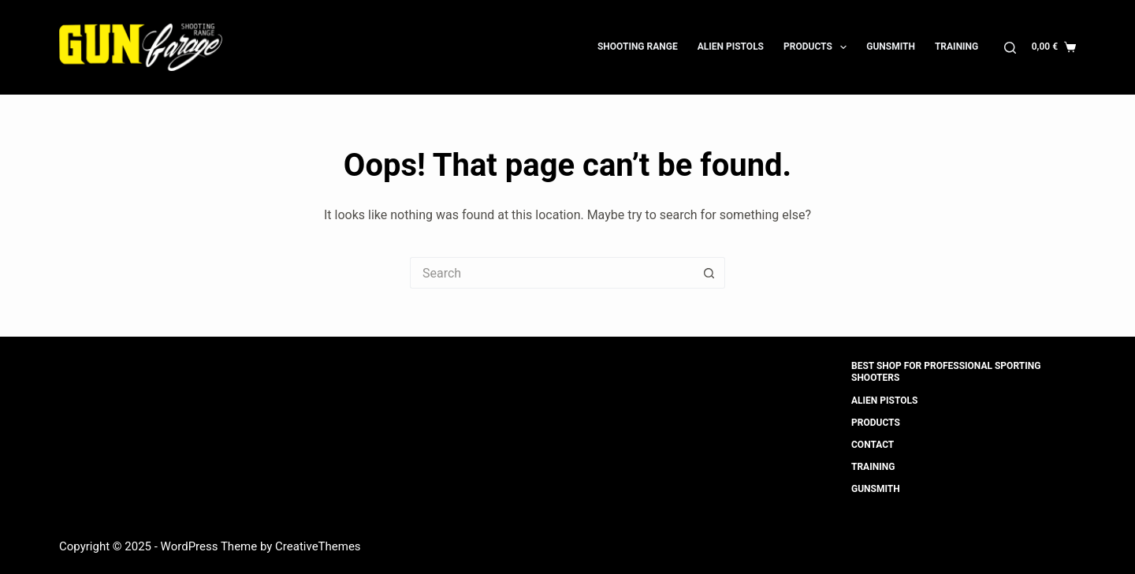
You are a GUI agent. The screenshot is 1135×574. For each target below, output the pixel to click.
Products (818, 47)
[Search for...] (552, 273)
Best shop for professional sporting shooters (945, 372)
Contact (872, 444)
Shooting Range (637, 46)
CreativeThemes (318, 546)
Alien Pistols (731, 46)
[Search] (1010, 48)
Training (956, 46)
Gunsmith (890, 46)
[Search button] (709, 273)
